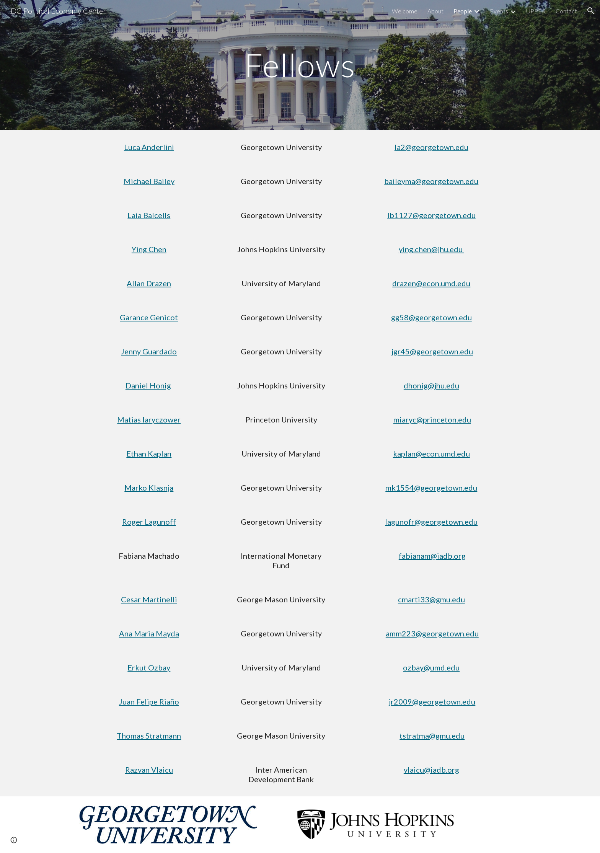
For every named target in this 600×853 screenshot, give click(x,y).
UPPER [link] (536, 11)
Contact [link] (566, 11)
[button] (591, 11)
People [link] (462, 11)
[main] (300, 65)
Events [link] (499, 11)
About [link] (435, 11)
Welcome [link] (404, 11)
